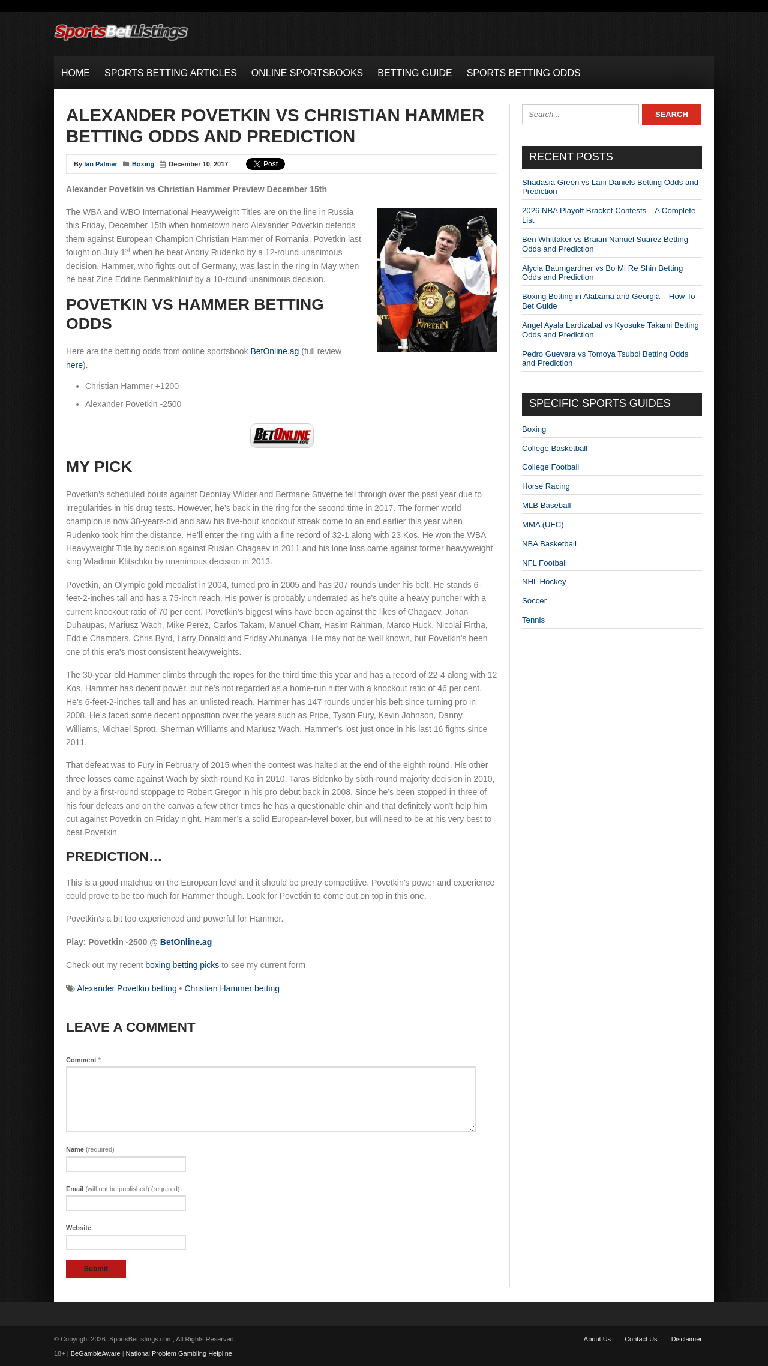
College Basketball (554, 448)
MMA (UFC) (543, 524)
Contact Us (641, 1339)
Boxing (143, 164)
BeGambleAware (96, 1353)
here (74, 365)
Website (78, 1228)
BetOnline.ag (274, 351)
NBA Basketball (549, 543)
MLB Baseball (546, 505)
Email (123, 1188)
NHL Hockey (544, 581)
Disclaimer (686, 1339)
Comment (83, 1059)
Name (90, 1149)
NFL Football (544, 562)
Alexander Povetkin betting (127, 988)
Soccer (534, 600)
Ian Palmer (101, 164)
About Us (597, 1339)
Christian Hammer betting (232, 988)
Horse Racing (546, 486)
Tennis (533, 619)
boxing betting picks (182, 965)
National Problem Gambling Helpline (179, 1353)
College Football (550, 466)
